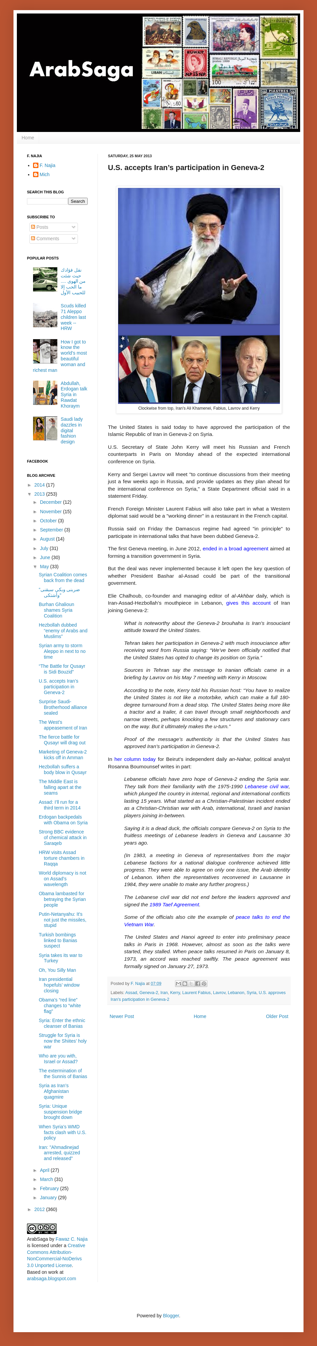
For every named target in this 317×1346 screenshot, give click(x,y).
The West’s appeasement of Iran (63, 725)
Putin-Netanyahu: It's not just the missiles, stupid (62, 919)
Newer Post (122, 1016)
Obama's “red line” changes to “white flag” (60, 1005)
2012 (40, 1209)
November (51, 511)
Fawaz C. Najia (72, 1239)
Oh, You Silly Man (57, 970)
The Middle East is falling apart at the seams (60, 787)
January (49, 1197)
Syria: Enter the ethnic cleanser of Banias (62, 1023)
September (52, 529)
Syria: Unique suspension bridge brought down (60, 1111)
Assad (131, 992)
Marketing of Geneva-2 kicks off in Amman (63, 754)
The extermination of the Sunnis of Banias (63, 1073)
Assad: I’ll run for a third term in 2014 (60, 805)
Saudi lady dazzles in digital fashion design (72, 430)
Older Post (277, 1016)
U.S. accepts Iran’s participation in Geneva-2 (58, 686)
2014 (40, 485)
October (49, 520)
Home (28, 137)
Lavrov (219, 992)
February (50, 1188)
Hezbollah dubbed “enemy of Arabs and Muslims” (63, 630)
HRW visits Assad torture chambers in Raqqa (62, 858)
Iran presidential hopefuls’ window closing (59, 985)
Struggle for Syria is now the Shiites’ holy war (63, 1041)
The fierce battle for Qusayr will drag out (62, 739)
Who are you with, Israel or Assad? (58, 1058)
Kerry (175, 992)
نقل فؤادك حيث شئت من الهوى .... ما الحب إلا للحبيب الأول (73, 281)
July (45, 548)
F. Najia (138, 983)
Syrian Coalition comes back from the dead (63, 577)
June (45, 557)
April (45, 1170)
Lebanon (236, 992)
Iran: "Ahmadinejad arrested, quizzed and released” (59, 1153)
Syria (252, 992)
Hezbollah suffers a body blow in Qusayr (63, 769)
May (45, 566)
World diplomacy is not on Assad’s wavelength (62, 878)
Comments (45, 238)
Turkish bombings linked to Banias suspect (58, 940)
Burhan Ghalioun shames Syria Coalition (56, 610)
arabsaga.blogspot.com (51, 1278)
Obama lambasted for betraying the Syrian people (62, 899)
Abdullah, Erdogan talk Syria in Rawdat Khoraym (74, 395)
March (47, 1179)
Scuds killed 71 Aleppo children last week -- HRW (73, 317)
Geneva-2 (148, 992)
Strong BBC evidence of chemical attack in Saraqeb (63, 837)
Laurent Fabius (196, 992)
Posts (39, 227)
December (51, 502)
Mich (45, 174)
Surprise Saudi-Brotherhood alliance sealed (63, 707)
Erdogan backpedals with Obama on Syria (63, 819)
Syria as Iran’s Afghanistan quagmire (54, 1091)
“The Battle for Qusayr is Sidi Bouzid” (62, 669)
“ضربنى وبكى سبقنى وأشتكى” (59, 592)
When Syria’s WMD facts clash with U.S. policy (62, 1132)
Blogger (171, 1315)
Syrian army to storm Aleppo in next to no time (62, 651)
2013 (40, 494)
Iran (164, 992)
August (48, 539)
